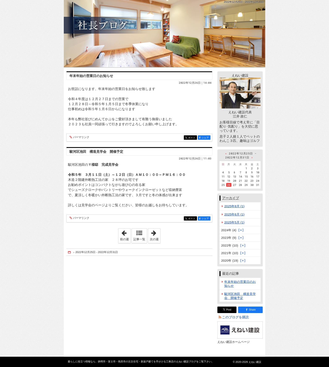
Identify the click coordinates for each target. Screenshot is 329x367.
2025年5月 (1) (234, 222)
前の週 (125, 235)
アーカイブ (230, 198)
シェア (205, 138)
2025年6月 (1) (234, 214)
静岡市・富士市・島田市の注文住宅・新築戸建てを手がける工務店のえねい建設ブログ (164, 33)
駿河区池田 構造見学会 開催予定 (96, 151)
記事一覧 (139, 239)
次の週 (155, 235)
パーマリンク (80, 137)
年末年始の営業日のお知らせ (91, 76)
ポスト (192, 138)
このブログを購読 (235, 317)
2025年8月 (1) (234, 206)
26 (228, 185)
